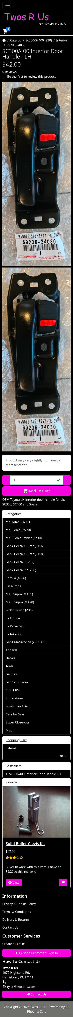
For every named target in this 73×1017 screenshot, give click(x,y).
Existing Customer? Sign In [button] (36, 953)
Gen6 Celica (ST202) (20, 562)
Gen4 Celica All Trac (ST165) (26, 546)
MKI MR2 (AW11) (18, 522)
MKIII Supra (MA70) (20, 602)
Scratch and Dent (18, 706)
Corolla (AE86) (16, 578)
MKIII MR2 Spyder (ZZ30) (24, 538)
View (13, 882)
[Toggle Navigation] (7, 5)
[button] (5, 31)
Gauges (11, 674)
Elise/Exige (13, 586)
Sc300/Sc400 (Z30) (39, 40)
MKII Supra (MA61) (19, 594)
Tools (9, 666)
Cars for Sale (15, 714)
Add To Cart (36, 491)
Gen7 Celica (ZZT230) (21, 570)
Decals (10, 658)
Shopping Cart (16, 740)
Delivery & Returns (16, 919)
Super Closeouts (17, 722)
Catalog (15, 40)
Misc (9, 730)
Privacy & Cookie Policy (19, 904)
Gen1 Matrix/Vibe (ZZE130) (25, 642)
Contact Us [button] (37, 994)
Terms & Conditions (16, 912)
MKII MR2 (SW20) (18, 530)
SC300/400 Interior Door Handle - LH (35, 774)
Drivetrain (16, 626)
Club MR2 (13, 690)
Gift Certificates (17, 682)
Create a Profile (13, 944)
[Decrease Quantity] (6, 480)
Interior (61, 40)
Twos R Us (37, 1007)
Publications (14, 698)
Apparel (11, 650)
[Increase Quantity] (67, 480)
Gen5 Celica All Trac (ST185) (26, 554)
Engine (13, 618)
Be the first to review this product (31, 76)
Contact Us (10, 927)
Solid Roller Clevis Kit (25, 843)
